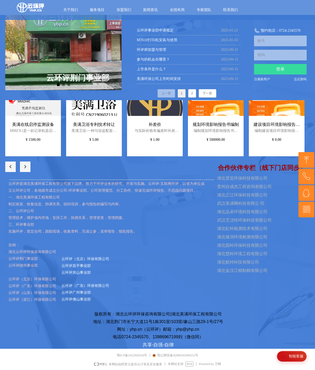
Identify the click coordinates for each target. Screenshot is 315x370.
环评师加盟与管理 (151, 50)
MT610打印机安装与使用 (157, 40)
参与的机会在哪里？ (153, 59)
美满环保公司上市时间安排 (159, 79)
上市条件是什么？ (151, 69)
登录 (280, 69)
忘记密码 (300, 79)
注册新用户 (262, 79)
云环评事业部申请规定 (155, 30)
